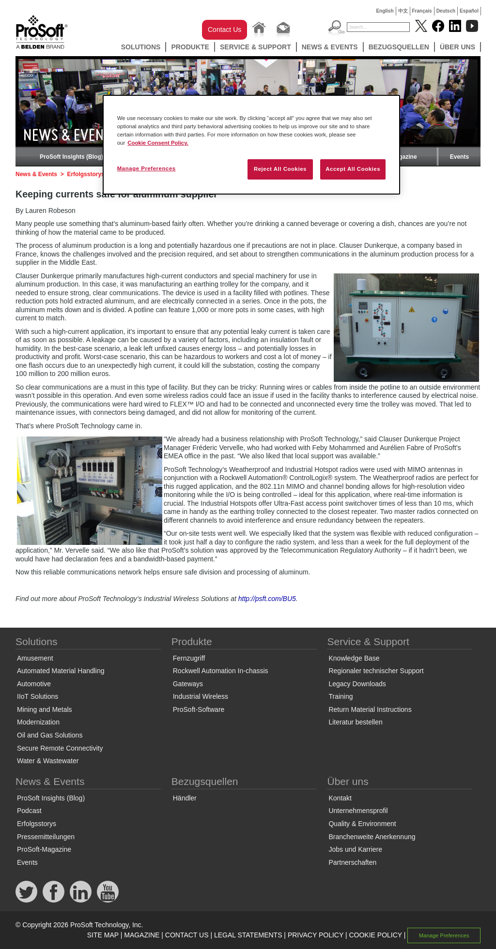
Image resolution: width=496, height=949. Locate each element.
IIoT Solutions (37, 696)
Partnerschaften (352, 862)
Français (422, 11)
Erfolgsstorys (85, 174)
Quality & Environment (362, 824)
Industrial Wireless (200, 696)
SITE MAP (103, 935)
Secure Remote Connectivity (60, 748)
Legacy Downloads (357, 684)
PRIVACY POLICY (315, 935)
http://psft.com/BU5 (267, 599)
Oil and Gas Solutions (49, 735)
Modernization (38, 722)
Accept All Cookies (353, 169)
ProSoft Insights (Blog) (71, 156)
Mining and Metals (44, 709)
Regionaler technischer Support (375, 671)
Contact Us (224, 29)
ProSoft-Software (199, 709)
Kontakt (339, 798)
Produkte (190, 47)
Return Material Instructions (369, 709)
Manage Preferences (444, 935)
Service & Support (255, 47)
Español (469, 11)
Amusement (35, 658)
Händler (185, 798)
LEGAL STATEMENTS (248, 935)
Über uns (457, 47)
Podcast (29, 810)
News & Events (330, 47)
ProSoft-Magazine (44, 849)
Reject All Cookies (280, 169)
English (384, 11)
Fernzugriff (189, 658)
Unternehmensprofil (358, 810)
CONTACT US (187, 935)
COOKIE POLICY (375, 935)
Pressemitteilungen (46, 837)
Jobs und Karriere (355, 849)
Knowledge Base (353, 658)
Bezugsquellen (399, 47)
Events (459, 156)
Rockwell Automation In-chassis (220, 671)
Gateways (188, 684)
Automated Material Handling (61, 671)
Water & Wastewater (47, 761)
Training (340, 696)
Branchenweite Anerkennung (371, 837)
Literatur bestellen (355, 722)
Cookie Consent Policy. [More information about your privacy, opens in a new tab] (157, 143)
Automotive (34, 684)
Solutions (141, 47)
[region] (251, 145)
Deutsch (445, 11)
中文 (403, 11)
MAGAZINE (141, 935)
